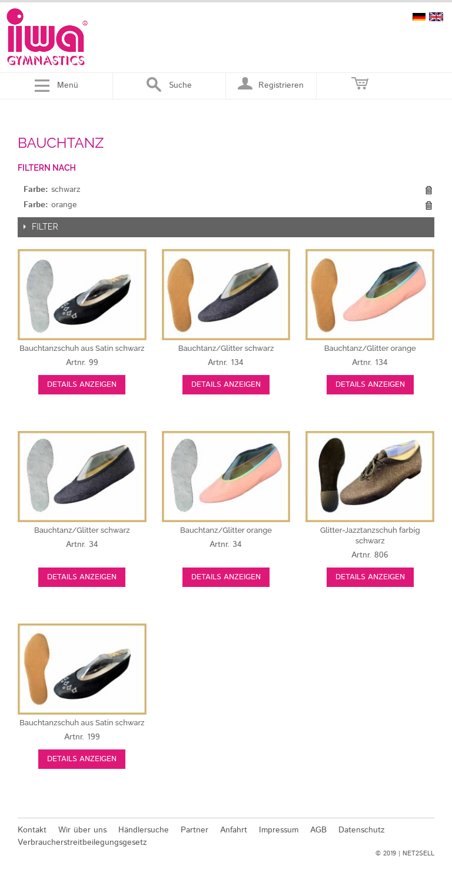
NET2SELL (418, 853)
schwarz (82, 348)
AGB (318, 830)
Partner (194, 830)
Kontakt (32, 830)
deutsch (419, 16)
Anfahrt (233, 830)
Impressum (278, 830)
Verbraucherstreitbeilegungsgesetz (82, 842)
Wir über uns (82, 830)
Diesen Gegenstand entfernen (428, 190)
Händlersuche (143, 830)
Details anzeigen (82, 384)
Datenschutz (361, 830)
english (436, 16)
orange (370, 348)
